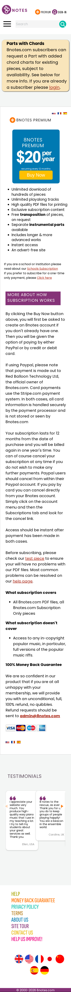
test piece (34, 558)
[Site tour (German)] (44, 970)
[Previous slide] (6, 806)
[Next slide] (62, 806)
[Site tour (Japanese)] (49, 959)
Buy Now (36, 175)
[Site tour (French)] (39, 959)
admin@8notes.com (40, 715)
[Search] (62, 24)
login (54, 87)
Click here (44, 278)
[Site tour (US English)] (29, 959)
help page (23, 581)
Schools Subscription (42, 268)
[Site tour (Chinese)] (60, 959)
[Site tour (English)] (19, 959)
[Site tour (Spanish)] (34, 970)
